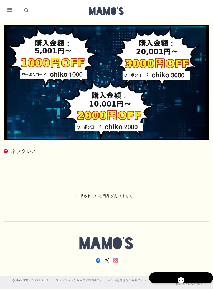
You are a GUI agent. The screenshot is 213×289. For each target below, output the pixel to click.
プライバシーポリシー (176, 280)
